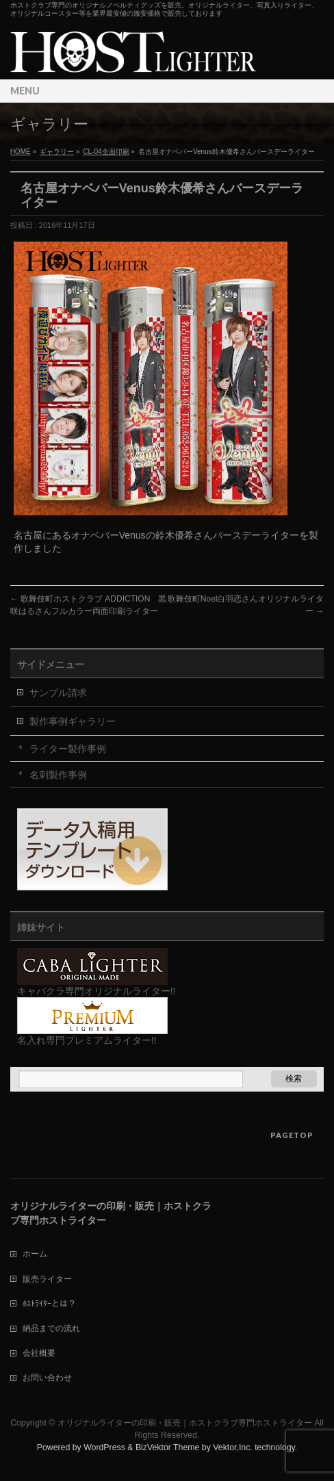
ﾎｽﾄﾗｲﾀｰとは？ (49, 1304)
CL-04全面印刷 (106, 151)
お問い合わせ (47, 1377)
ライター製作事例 (67, 748)
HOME (20, 151)
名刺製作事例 (58, 774)
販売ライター (47, 1279)
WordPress (104, 1447)
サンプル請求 (58, 692)
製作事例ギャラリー (72, 721)
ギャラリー (57, 151)
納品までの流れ (51, 1328)
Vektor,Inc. (233, 1447)
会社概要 (39, 1353)
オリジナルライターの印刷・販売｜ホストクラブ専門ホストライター (184, 1423)
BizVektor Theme (168, 1447)
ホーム (35, 1254)
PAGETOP (291, 1135)
